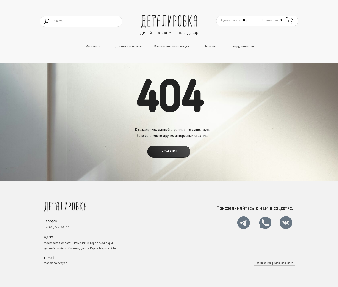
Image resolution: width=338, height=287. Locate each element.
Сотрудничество (243, 46)
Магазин (91, 46)
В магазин (169, 151)
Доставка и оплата (128, 46)
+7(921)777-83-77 (56, 227)
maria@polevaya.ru (56, 263)
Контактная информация (171, 46)
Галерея (210, 46)
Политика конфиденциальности (274, 263)
